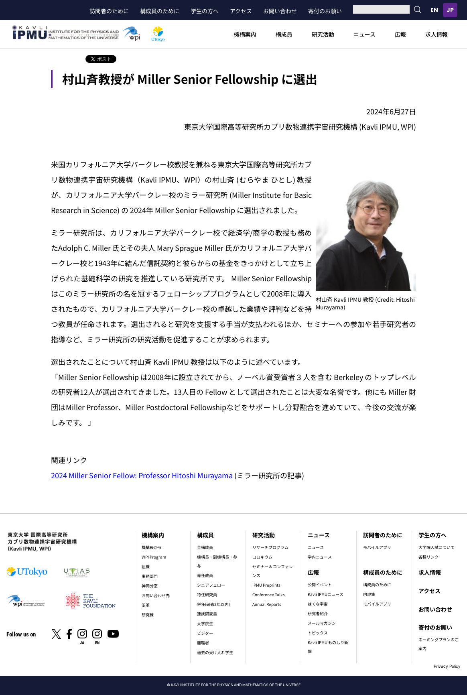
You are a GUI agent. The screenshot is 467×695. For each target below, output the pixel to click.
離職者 (203, 643)
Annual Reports (266, 604)
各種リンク (428, 557)
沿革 (146, 605)
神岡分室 (150, 586)
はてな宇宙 (318, 604)
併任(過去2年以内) (213, 604)
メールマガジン (322, 623)
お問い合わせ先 (156, 595)
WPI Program (154, 557)
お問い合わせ (280, 11)
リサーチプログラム (270, 547)
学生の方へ (205, 11)
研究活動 (323, 34)
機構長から (152, 547)
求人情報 (436, 34)
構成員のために (159, 11)
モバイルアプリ (377, 547)
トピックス (318, 633)
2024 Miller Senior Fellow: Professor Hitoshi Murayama (142, 475)
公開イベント (320, 584)
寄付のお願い (325, 11)
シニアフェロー (211, 585)
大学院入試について (436, 547)
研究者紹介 (318, 613)
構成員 (284, 34)
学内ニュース (320, 557)
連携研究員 (207, 614)
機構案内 (245, 34)
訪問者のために (109, 11)
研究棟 (148, 615)
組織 (146, 566)
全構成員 (205, 547)
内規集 (369, 594)
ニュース (364, 34)
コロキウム (262, 557)
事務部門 (150, 576)
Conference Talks (268, 594)
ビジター (205, 633)
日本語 (450, 10)
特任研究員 (207, 594)
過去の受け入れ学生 (215, 652)
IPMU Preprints (266, 585)
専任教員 (205, 575)
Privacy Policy (447, 666)
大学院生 (205, 623)
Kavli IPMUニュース (325, 594)
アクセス (241, 11)
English (434, 10)
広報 (400, 34)
